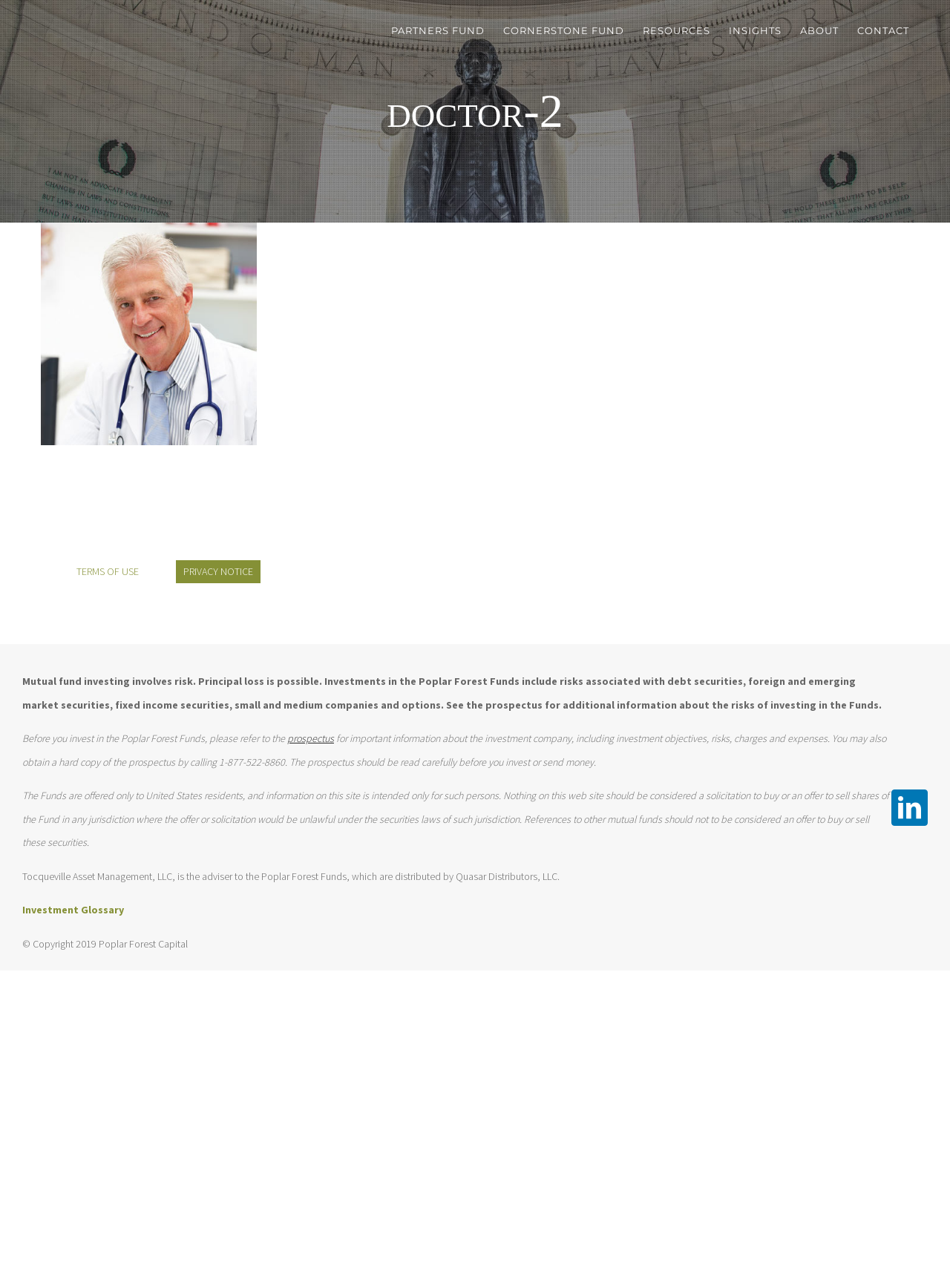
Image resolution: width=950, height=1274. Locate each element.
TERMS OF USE (107, 571)
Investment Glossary (73, 909)
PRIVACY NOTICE (218, 571)
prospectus (310, 738)
